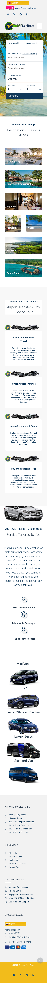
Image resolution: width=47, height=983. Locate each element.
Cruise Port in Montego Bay (20, 829)
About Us (13, 853)
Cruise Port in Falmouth (19, 825)
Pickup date (13, 43)
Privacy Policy (14, 867)
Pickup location (22, 54)
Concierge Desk (15, 856)
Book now (13, 96)
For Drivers (13, 860)
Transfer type (14, 75)
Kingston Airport (16, 818)
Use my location (29, 54)
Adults (11, 86)
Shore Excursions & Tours (23, 426)
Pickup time (31, 43)
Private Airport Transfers (23, 383)
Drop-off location (16, 64)
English (13, 3)
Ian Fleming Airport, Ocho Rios (21, 822)
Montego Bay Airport (17, 815)
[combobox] (24, 80)
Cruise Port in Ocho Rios (19, 832)
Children (30, 86)
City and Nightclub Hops (23, 468)
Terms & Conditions (17, 863)
